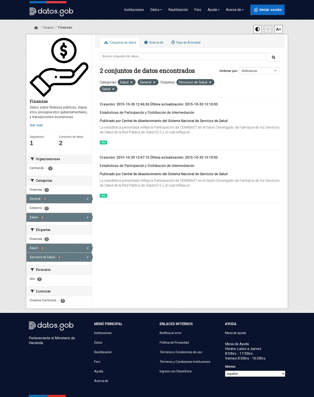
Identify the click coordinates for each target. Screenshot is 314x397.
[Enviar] (273, 57)
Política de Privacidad (174, 342)
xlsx (103, 142)
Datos (98, 342)
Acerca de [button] (233, 10)
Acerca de (153, 42)
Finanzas (65, 27)
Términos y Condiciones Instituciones (185, 361)
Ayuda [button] (212, 10)
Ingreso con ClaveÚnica (175, 371)
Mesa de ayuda (235, 333)
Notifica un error (171, 333)
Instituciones (134, 10)
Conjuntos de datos (119, 42)
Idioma (230, 366)
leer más (36, 125)
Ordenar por (228, 71)
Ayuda (98, 371)
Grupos (48, 27)
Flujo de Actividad (185, 42)
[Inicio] (36, 28)
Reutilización (178, 10)
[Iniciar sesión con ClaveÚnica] (267, 10)
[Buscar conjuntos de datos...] (184, 56)
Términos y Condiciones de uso (181, 352)
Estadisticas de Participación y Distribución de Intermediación (147, 112)
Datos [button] (154, 10)
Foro (197, 10)
